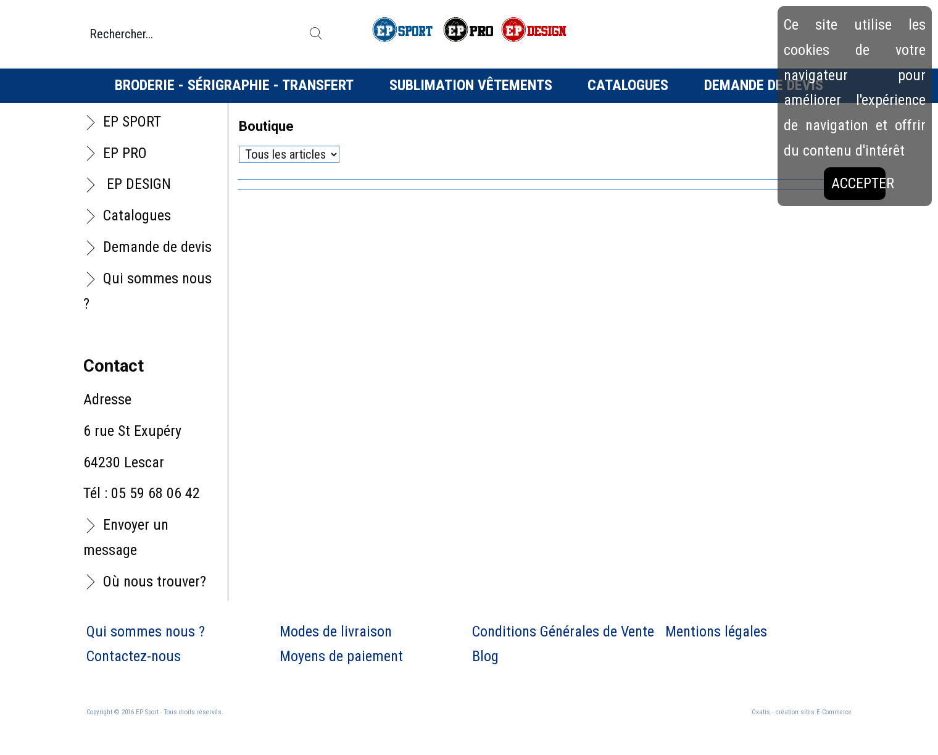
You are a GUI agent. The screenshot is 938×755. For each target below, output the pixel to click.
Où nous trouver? (154, 581)
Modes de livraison (336, 631)
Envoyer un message (125, 537)
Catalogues (627, 85)
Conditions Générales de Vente (563, 631)
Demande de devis (763, 85)
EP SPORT (132, 121)
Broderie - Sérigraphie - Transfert (234, 85)
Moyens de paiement (341, 656)
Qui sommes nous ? (147, 291)
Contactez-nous (133, 656)
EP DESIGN (137, 184)
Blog (485, 656)
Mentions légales (716, 631)
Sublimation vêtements (470, 85)
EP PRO (125, 153)
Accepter (858, 183)
